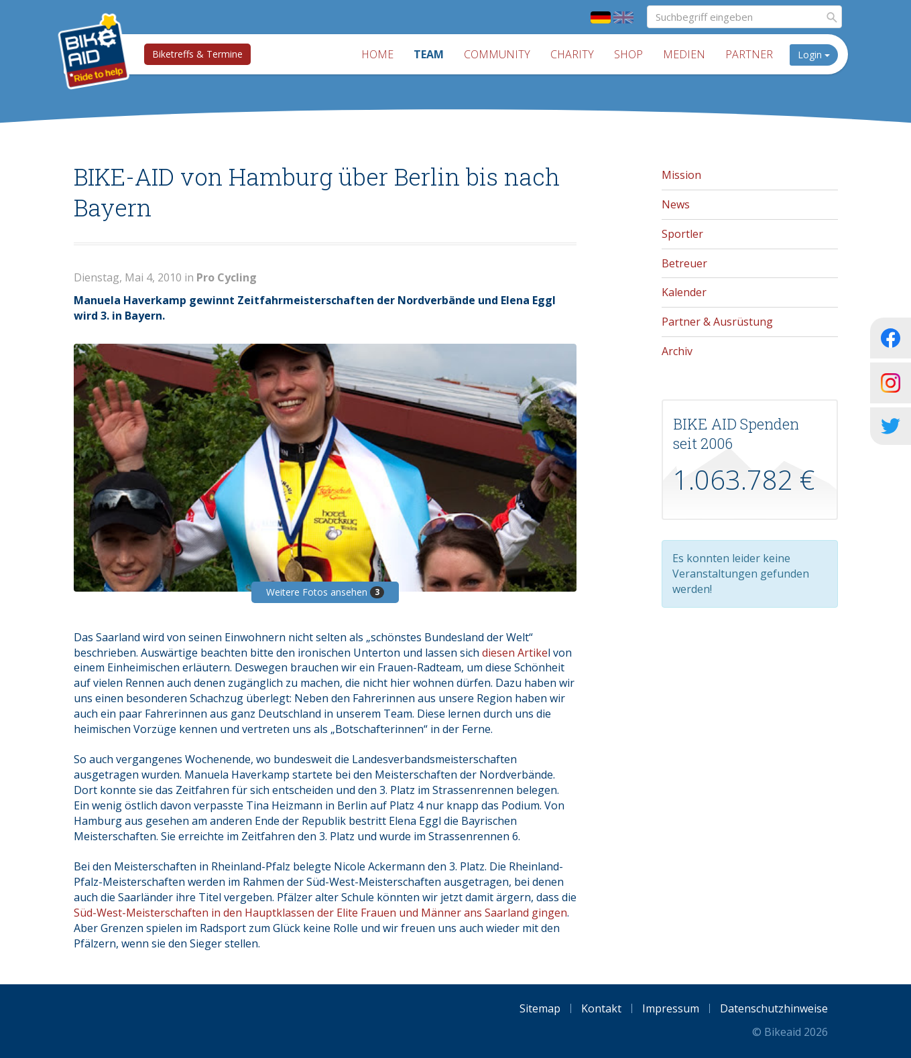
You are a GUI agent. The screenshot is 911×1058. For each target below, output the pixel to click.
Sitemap (540, 1008)
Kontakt (601, 1008)
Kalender (684, 292)
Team (429, 54)
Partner (749, 54)
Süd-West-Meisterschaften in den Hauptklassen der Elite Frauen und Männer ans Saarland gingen (320, 912)
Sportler (682, 233)
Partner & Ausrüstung (717, 321)
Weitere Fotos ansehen (325, 592)
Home (377, 54)
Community (497, 54)
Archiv (677, 351)
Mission (681, 175)
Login (814, 54)
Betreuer (684, 263)
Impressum (670, 1008)
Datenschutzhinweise (774, 1008)
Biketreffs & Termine (197, 54)
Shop (628, 54)
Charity (572, 54)
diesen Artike (515, 652)
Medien (684, 54)
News (676, 204)
